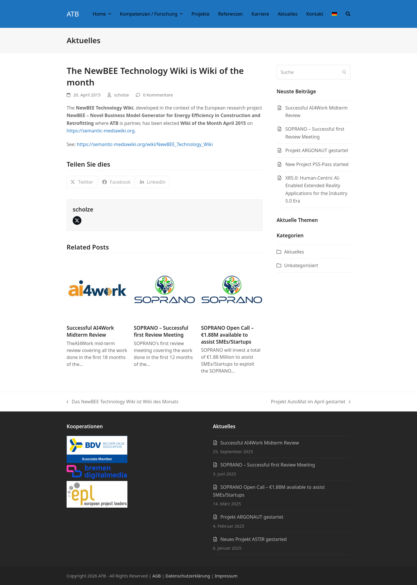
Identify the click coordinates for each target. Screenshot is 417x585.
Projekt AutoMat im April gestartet (310, 401)
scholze (121, 95)
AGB (156, 576)
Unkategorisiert (301, 265)
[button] (348, 14)
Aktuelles (294, 252)
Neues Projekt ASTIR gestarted (253, 539)
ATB (73, 14)
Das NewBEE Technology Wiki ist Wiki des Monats (122, 401)
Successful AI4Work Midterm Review (90, 331)
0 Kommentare (158, 95)
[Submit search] (344, 72)
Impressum (226, 576)
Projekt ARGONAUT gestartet (251, 517)
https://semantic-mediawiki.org (101, 130)
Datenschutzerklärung (187, 576)
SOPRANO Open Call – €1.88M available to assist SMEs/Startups (227, 335)
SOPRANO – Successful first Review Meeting (161, 331)
